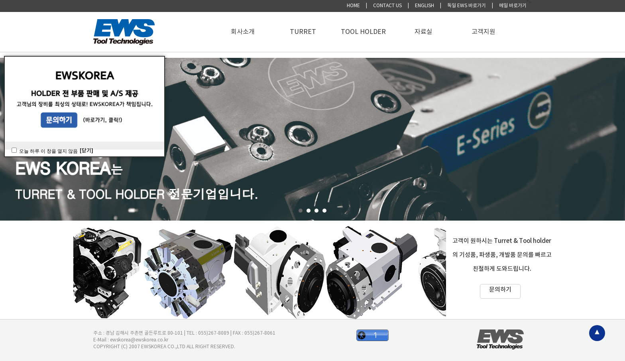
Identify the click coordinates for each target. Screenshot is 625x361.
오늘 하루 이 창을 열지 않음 (48, 151)
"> (529, 2)
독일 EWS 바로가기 (466, 5)
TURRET (303, 32)
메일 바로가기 (513, 5)
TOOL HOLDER (363, 32)
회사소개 (243, 32)
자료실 (423, 32)
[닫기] (86, 151)
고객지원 (483, 32)
